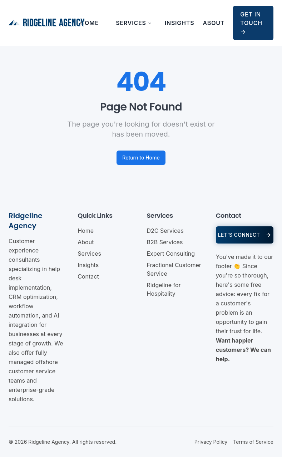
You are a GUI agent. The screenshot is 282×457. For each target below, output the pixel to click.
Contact (88, 276)
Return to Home (140, 157)
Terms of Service (253, 442)
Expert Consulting (171, 253)
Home (89, 22)
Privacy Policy (211, 442)
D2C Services (165, 230)
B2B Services (165, 242)
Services (134, 22)
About (213, 22)
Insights (179, 22)
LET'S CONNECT (244, 235)
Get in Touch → (251, 23)
